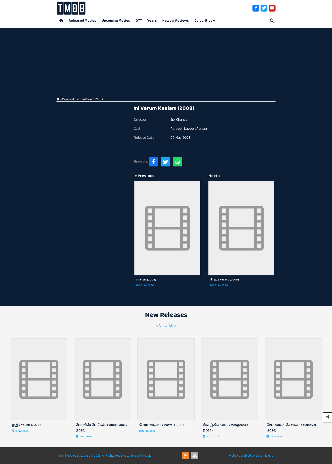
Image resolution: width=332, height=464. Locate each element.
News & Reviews (175, 20)
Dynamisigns (264, 455)
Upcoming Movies (116, 20)
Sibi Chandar (179, 120)
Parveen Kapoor (182, 129)
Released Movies (82, 20)
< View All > (166, 326)
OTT (139, 20)
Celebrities (203, 20)
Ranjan (201, 129)
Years (152, 20)
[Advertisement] (166, 60)
